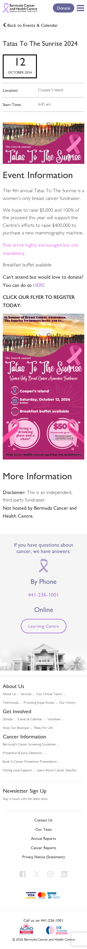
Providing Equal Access (39, 703)
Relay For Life (43, 728)
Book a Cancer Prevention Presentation (30, 762)
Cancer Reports (43, 848)
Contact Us (43, 820)
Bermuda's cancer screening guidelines (29, 744)
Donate (63, 7)
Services (26, 694)
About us (9, 694)
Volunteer (54, 719)
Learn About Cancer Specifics (57, 770)
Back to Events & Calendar (32, 25)
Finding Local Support (17, 770)
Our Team (43, 829)
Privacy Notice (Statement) (43, 857)
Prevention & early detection (22, 753)
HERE (39, 285)
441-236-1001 (43, 595)
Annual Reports (43, 838)
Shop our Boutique (16, 728)
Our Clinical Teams (49, 694)
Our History (67, 703)
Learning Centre (43, 626)
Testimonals (11, 703)
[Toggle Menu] (79, 8)
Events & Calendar (30, 719)
